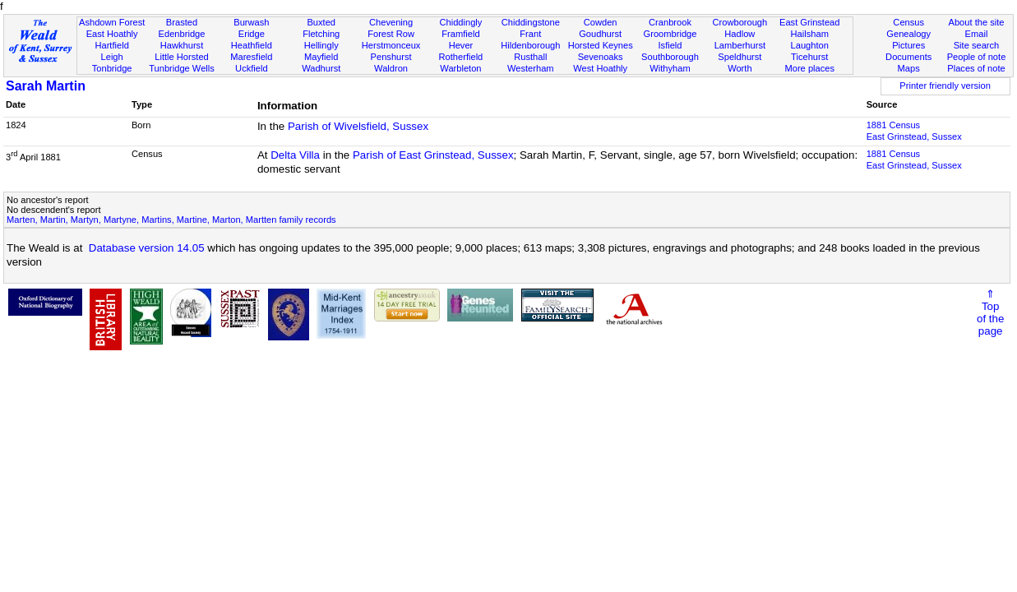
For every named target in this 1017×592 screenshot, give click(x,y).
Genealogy (908, 34)
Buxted (321, 22)
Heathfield (251, 45)
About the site (977, 22)
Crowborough (740, 22)
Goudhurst (600, 34)
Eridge (251, 34)
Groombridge (670, 34)
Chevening (391, 22)
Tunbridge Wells (182, 68)
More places (809, 68)
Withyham (669, 68)
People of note (976, 57)
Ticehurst (809, 57)
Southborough (670, 57)
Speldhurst (739, 57)
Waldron (391, 68)
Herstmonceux (391, 45)
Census (908, 22)
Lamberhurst (739, 45)
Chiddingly (461, 22)
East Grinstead (809, 22)
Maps (909, 68)
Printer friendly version (945, 85)
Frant (530, 34)
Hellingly (321, 45)
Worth (739, 68)
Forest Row (391, 34)
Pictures (908, 45)
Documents (908, 57)
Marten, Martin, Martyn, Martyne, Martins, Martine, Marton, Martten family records (171, 219)
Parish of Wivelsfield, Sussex (358, 126)
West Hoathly (600, 68)
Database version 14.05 (147, 248)
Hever (461, 45)
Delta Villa (295, 155)
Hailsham (810, 34)
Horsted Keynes (600, 45)
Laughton (810, 45)
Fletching (321, 34)
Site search (977, 45)
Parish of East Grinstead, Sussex (433, 155)
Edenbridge (182, 34)
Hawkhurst (181, 45)
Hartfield (111, 45)
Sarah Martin (46, 86)
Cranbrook (670, 22)
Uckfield (251, 68)
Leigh (112, 57)
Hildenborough (530, 45)
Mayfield (321, 57)
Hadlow (739, 34)
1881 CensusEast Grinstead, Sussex (914, 130)
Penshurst (391, 57)
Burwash (251, 22)
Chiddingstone (531, 22)
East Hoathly (112, 34)
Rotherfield (461, 57)
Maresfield (251, 57)
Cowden (600, 22)
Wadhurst (321, 68)
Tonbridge (112, 68)
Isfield (670, 45)
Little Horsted (181, 57)
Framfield (460, 34)
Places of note (976, 68)
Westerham (530, 68)
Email (976, 34)
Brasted (181, 22)
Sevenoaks (600, 57)
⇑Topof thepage (990, 312)
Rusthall (530, 57)
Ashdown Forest (112, 22)
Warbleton (460, 68)
